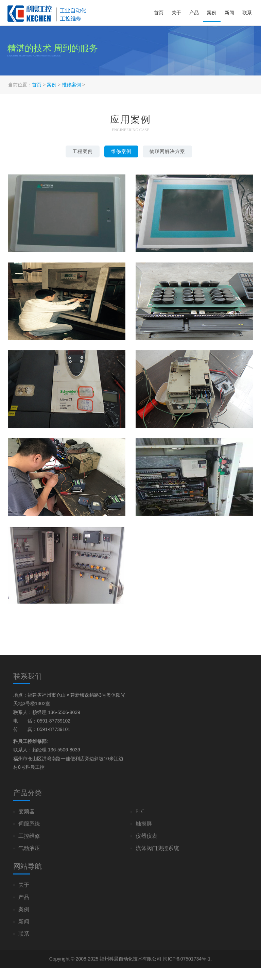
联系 (247, 12)
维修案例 (71, 84)
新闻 (229, 12)
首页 (158, 12)
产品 (194, 12)
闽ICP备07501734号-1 (186, 959)
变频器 (26, 812)
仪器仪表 (146, 836)
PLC (140, 812)
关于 (176, 12)
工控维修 (29, 836)
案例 (211, 12)
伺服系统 (29, 824)
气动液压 (29, 849)
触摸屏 (144, 824)
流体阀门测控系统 (157, 849)
